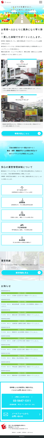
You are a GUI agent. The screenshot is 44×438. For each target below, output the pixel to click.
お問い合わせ (30, 432)
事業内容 (14, 432)
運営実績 (24, 432)
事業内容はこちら (22, 134)
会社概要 (19, 432)
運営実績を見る (22, 273)
